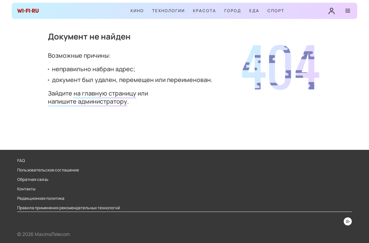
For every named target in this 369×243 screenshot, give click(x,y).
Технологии (168, 11)
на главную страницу (105, 93)
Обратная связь (33, 179)
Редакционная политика (40, 198)
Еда (254, 11)
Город (232, 11)
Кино (137, 11)
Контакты (26, 189)
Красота (204, 11)
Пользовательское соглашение (48, 170)
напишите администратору (87, 101)
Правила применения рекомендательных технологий (68, 208)
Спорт (275, 11)
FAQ (21, 160)
